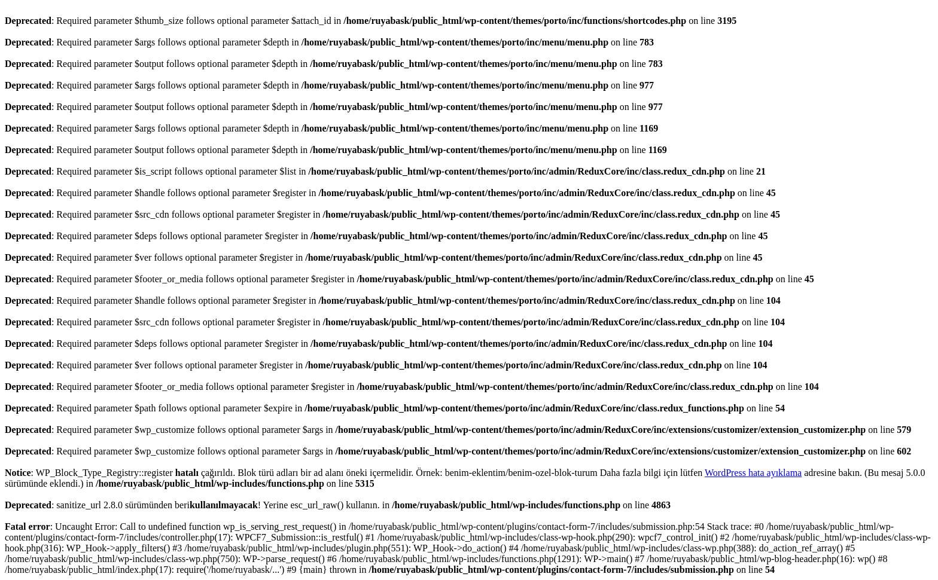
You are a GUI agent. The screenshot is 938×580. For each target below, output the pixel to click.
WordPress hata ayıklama (753, 473)
